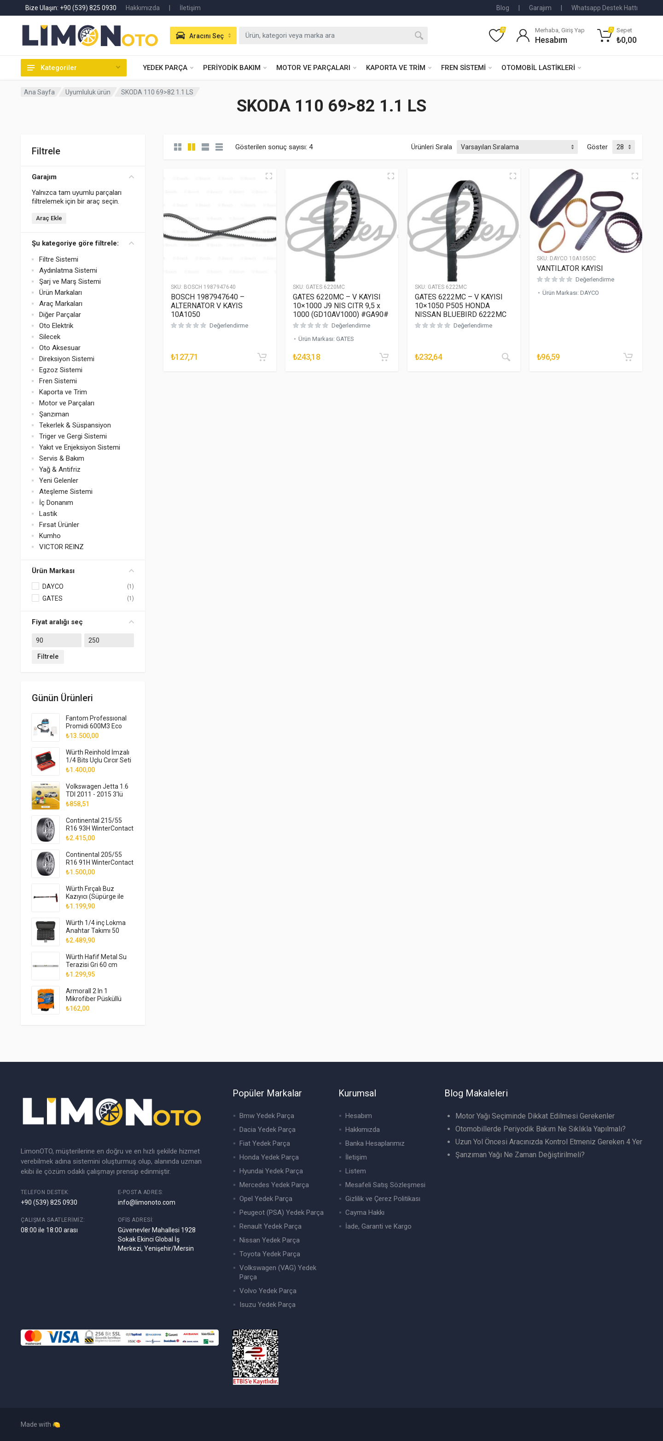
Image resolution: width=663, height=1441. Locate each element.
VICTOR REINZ (61, 547)
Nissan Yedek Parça (269, 1240)
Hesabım (358, 1116)
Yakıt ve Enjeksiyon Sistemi (79, 447)
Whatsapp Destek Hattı (604, 8)
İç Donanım (56, 502)
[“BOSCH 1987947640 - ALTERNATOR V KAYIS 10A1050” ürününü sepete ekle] (262, 357)
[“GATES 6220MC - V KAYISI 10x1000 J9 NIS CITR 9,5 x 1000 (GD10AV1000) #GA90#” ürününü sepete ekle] (384, 357)
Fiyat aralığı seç (83, 622)
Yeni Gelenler (58, 480)
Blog (502, 8)
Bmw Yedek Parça (266, 1116)
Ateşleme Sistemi (66, 491)
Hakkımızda (143, 8)
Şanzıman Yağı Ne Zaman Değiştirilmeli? (520, 1154)
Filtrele (47, 656)
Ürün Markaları (60, 292)
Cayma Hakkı (364, 1212)
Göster (597, 147)
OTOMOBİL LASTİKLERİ (541, 68)
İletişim (190, 8)
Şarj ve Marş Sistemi (70, 281)
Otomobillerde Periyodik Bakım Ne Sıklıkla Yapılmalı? (540, 1129)
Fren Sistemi (58, 381)
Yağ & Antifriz (60, 469)
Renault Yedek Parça (270, 1226)
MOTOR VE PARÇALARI (316, 68)
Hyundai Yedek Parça (271, 1171)
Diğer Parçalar (60, 314)
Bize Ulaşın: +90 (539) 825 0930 (70, 8)
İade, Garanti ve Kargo (378, 1226)
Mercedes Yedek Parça (274, 1185)
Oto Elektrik (56, 326)
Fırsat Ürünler (59, 525)
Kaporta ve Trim (63, 392)
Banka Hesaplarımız (375, 1143)
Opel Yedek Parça (265, 1199)
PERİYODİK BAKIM (235, 68)
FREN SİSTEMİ (466, 68)
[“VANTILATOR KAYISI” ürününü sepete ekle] (628, 357)
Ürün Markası (83, 571)
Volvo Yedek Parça (268, 1291)
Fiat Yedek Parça (264, 1143)
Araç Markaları (60, 303)
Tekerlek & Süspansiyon (75, 425)
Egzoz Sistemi (60, 370)
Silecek (49, 337)
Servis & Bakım (61, 458)
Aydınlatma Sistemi (68, 270)
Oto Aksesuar (60, 348)
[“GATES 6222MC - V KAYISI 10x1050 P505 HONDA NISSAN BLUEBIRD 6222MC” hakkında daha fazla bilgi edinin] (506, 357)
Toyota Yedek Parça (269, 1254)
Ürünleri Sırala (431, 147)
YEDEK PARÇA (168, 68)
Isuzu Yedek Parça (267, 1304)
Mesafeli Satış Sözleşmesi (385, 1185)
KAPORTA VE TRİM (398, 68)
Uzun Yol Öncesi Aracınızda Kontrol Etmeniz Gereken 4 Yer (548, 1141)
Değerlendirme (228, 325)
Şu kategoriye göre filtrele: (83, 243)
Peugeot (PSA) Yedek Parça (281, 1212)
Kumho (50, 536)
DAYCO (53, 586)
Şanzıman (54, 414)
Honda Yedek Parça (269, 1157)
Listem (355, 1171)
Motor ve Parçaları (66, 403)
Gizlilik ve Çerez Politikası (382, 1199)
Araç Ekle (49, 218)
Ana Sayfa (39, 92)
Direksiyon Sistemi (66, 359)
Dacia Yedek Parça (267, 1129)
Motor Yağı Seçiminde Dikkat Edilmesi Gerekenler (535, 1116)
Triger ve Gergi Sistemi (73, 436)
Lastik (48, 514)
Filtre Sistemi (58, 259)
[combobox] (333, 35)
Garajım (540, 8)
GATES (52, 598)
